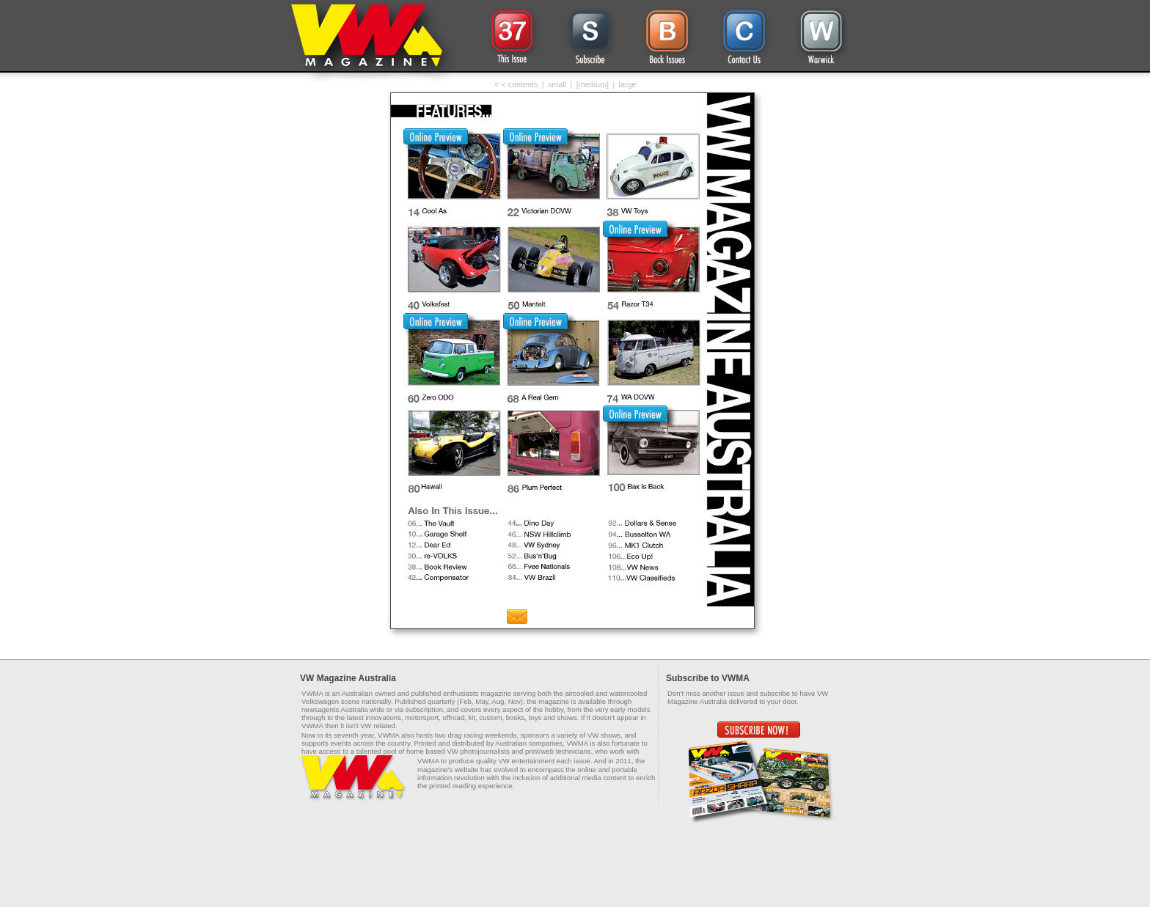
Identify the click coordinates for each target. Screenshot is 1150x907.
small (557, 84)
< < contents (516, 84)
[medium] (592, 84)
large (628, 84)
